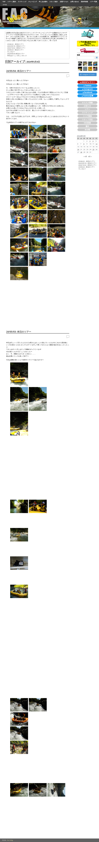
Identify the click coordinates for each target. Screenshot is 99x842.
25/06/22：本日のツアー (15, 44)
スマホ (5, 5)
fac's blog (10, 840)
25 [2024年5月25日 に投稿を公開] (93, 149)
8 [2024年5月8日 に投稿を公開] (83, 144)
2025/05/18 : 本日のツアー (16, 46)
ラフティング (22, 2)
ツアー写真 (93, 2)
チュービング (32, 2)
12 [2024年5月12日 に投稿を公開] (96, 144)
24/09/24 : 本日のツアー (15, 50)
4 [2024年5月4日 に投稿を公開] (93, 141)
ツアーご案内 (11, 2)
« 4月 (85, 156)
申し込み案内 (43, 2)
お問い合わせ (74, 2)
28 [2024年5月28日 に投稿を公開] (81, 152)
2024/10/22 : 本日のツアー (16, 48)
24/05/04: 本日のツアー (18, 71)
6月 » (90, 156)
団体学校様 (84, 2)
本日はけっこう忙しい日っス (17, 56)
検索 (78, 55)
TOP (4, 2)
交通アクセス (64, 2)
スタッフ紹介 (53, 2)
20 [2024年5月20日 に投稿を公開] (78, 149)
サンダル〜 (11, 52)
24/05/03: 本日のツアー (18, 331)
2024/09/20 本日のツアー (16, 54)
